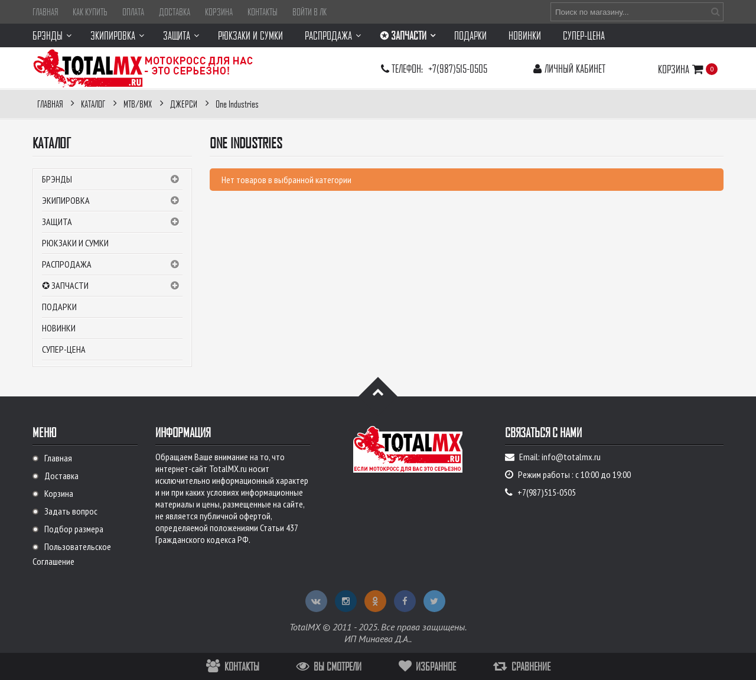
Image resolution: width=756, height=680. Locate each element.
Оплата (133, 12)
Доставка (174, 12)
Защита (112, 222)
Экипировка (112, 201)
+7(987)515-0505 (457, 68)
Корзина (219, 12)
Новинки (59, 328)
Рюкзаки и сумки (75, 243)
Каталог (51, 143)
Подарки (59, 307)
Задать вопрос (70, 511)
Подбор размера (73, 529)
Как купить (90, 12)
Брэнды (112, 179)
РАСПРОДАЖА (112, 264)
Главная (45, 12)
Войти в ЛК (309, 12)
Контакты (262, 12)
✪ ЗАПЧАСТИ (112, 286)
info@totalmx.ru (571, 457)
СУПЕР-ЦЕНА (64, 349)
